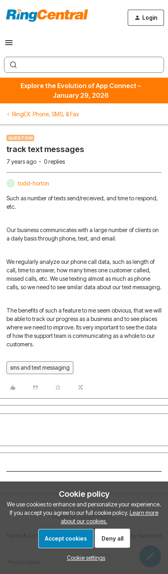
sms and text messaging (40, 367)
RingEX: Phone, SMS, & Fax (45, 114)
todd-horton (33, 183)
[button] (9, 45)
